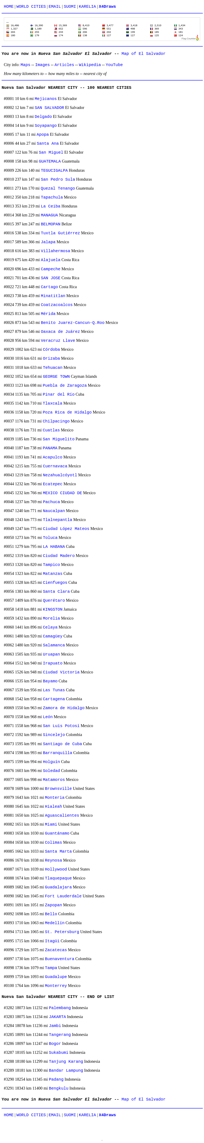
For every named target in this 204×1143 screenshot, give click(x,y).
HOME (9, 6)
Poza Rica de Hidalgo (67, 412)
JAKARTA (57, 1017)
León (48, 717)
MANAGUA (49, 215)
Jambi (55, 1026)
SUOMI (70, 6)
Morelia (51, 618)
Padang (56, 1079)
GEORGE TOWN (56, 376)
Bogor (55, 1043)
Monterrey (56, 985)
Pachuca (51, 502)
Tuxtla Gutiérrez (60, 233)
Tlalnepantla (57, 520)
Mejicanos (46, 99)
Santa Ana (48, 143)
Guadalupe (56, 977)
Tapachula (52, 197)
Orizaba (51, 358)
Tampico (51, 564)
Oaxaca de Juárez (60, 331)
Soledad (51, 771)
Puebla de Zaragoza (65, 385)
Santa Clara (56, 591)
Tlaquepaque (58, 878)
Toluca (50, 537)
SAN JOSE (50, 278)
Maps (25, 65)
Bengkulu (58, 1088)
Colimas (53, 842)
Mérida (48, 314)
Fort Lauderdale (63, 896)
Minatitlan (53, 296)
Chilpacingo (56, 421)
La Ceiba (50, 206)
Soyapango (46, 125)
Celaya (50, 627)
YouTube (114, 65)
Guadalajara (58, 887)
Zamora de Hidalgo (63, 708)
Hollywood (56, 869)
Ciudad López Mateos (66, 528)
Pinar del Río (58, 394)
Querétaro (54, 600)
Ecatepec (52, 484)
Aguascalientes (62, 815)
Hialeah (53, 806)
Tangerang (60, 1034)
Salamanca (54, 645)
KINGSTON (52, 609)
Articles (64, 65)
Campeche (50, 269)
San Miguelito (58, 439)
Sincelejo (54, 735)
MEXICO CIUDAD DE (62, 493)
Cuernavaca (55, 466)
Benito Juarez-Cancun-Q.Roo (73, 322)
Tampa (51, 968)
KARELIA (87, 6)
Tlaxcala (52, 403)
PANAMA (50, 448)
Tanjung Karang (66, 1061)
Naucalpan (54, 511)
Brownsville (58, 788)
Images (42, 65)
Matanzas (52, 573)
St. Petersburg (62, 932)
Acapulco (52, 457)
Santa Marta (58, 851)
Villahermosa (55, 251)
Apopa (43, 134)
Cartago (49, 287)
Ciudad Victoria (61, 672)
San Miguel (51, 152)
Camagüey (52, 636)
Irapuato (52, 663)
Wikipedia (90, 65)
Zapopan (53, 905)
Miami (51, 824)
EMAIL (55, 6)
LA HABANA (54, 546)
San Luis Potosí (61, 726)
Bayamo (50, 681)
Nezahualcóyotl (60, 475)
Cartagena (54, 699)
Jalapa (48, 242)
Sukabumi (58, 1052)
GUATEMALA (50, 161)
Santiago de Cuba (62, 744)
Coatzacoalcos (57, 305)
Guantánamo (57, 833)
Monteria (54, 797)
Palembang (60, 1008)
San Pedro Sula (58, 179)
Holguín (51, 762)
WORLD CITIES (31, 6)
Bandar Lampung (66, 1070)
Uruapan (51, 654)
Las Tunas (54, 690)
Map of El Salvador (144, 53)
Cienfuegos (55, 582)
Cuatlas (51, 430)
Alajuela (50, 260)
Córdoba (51, 349)
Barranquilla (57, 753)
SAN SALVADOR (49, 107)
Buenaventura (59, 959)
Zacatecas (56, 950)
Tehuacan (52, 367)
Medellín (54, 923)
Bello (51, 914)
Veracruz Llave (58, 340)
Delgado (43, 116)
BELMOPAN (50, 224)
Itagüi (52, 941)
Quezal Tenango (58, 188)
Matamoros (54, 779)
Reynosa (53, 860)
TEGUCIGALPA (54, 170)
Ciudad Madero (59, 556)
